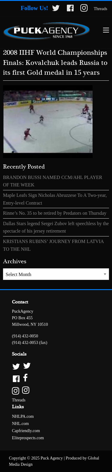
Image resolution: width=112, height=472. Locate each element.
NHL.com (20, 423)
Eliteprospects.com (28, 438)
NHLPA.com (23, 416)
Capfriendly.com (26, 431)
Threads (100, 9)
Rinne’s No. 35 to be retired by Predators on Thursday (54, 213)
